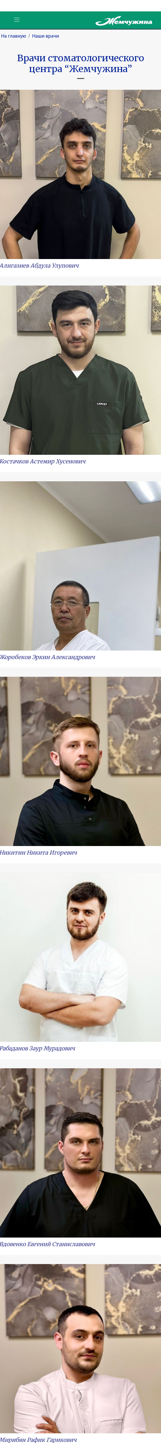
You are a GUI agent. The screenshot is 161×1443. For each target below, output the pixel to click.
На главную (13, 36)
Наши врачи (45, 36)
